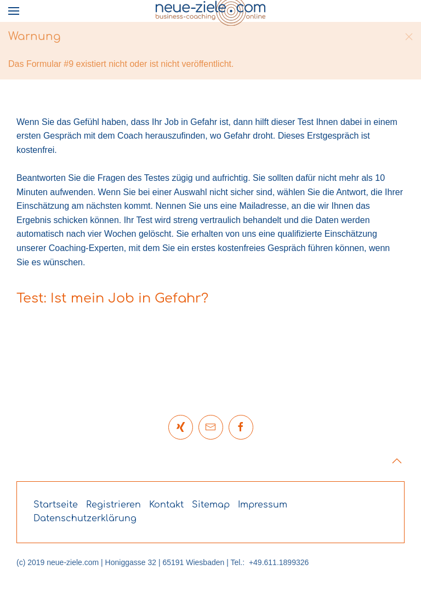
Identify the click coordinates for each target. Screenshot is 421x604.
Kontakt (166, 505)
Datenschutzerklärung (84, 518)
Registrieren (113, 505)
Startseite (55, 505)
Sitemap (211, 505)
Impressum (262, 505)
